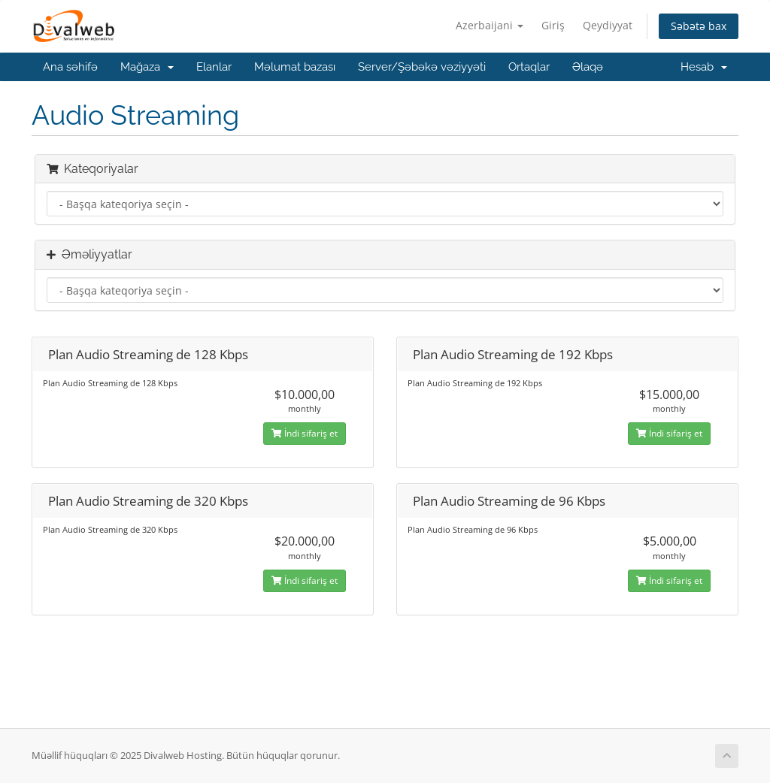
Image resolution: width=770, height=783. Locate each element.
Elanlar (214, 67)
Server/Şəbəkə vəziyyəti (422, 67)
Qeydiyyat (607, 25)
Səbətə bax (698, 26)
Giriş (553, 25)
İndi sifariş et (304, 433)
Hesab (704, 67)
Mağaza (147, 67)
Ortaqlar (529, 67)
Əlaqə (587, 67)
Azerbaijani (489, 25)
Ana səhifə (70, 67)
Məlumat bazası (294, 67)
